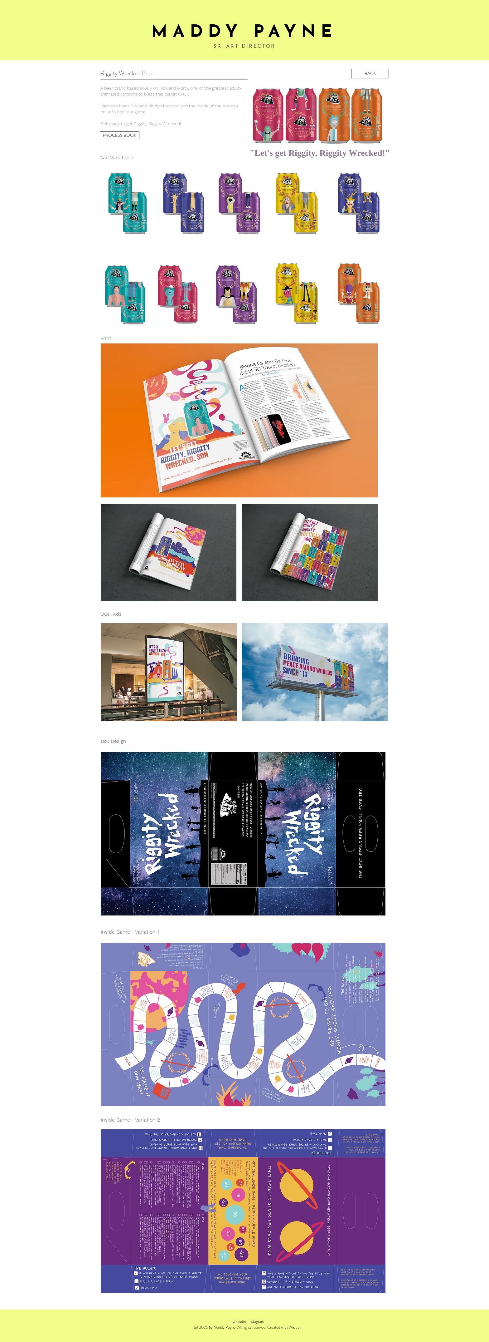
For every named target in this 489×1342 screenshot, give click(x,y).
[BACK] (370, 73)
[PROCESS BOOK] (119, 135)
